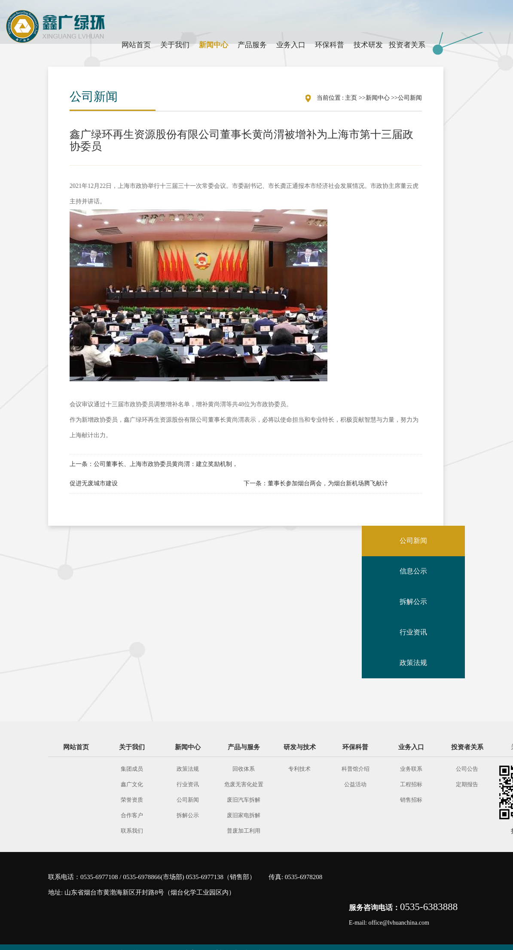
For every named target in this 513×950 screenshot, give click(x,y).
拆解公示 (188, 815)
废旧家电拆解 (243, 815)
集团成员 (132, 769)
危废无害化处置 (243, 784)
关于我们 (132, 747)
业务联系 (411, 769)
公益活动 (355, 784)
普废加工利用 (243, 830)
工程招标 (411, 784)
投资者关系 (467, 747)
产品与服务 (244, 747)
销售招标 (411, 800)
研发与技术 (300, 747)
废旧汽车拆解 (243, 800)
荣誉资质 (132, 800)
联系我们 (132, 830)
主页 (351, 98)
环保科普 (355, 747)
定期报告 (467, 784)
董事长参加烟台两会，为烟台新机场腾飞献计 (328, 483)
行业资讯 (188, 784)
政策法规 (188, 769)
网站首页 (76, 747)
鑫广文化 (132, 784)
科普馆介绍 (355, 769)
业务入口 (411, 747)
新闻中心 (378, 98)
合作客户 (132, 815)
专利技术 (299, 769)
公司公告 (467, 769)
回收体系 (243, 769)
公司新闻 (410, 98)
